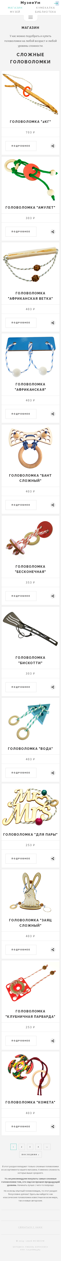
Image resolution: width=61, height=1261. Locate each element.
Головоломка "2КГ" (30, 122)
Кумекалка (45, 7)
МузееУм (30, 2)
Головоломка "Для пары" (30, 834)
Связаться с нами (30, 1227)
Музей (15, 11)
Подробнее (21, 146)
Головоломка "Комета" (30, 1102)
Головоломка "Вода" (30, 749)
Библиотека (45, 11)
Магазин (15, 7)
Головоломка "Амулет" (30, 207)
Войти (56, 3)
